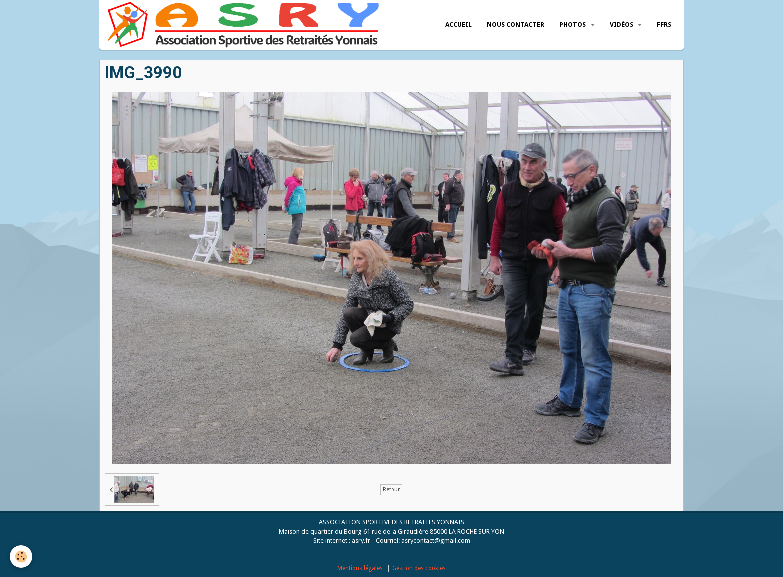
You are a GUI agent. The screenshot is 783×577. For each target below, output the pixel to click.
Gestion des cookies (419, 568)
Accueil (458, 24)
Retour (391, 489)
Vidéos (622, 24)
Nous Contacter (515, 24)
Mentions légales (360, 568)
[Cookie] (21, 556)
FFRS (664, 24)
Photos (573, 24)
